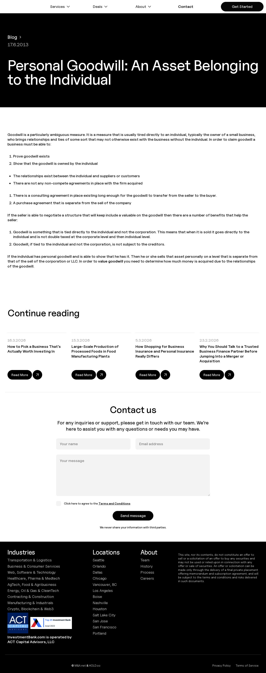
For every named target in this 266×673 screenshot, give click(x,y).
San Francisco (104, 627)
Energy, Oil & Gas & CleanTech (33, 590)
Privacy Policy (221, 665)
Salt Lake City (104, 615)
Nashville (100, 603)
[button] (60, 6)
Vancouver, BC (105, 584)
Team (144, 560)
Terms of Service (247, 665)
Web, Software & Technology (31, 572)
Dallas (97, 572)
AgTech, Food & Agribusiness (31, 584)
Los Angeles (103, 590)
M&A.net (80, 665)
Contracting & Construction (30, 596)
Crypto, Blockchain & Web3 (30, 609)
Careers (147, 578)
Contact (185, 6)
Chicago (100, 578)
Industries (21, 552)
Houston (100, 609)
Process (147, 572)
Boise (97, 596)
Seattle (98, 560)
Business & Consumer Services (33, 566)
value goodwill (110, 261)
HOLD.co (94, 665)
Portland (99, 633)
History (146, 566)
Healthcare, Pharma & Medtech (33, 578)
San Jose (100, 621)
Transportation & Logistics (29, 560)
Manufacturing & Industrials (30, 603)
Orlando (99, 566)
